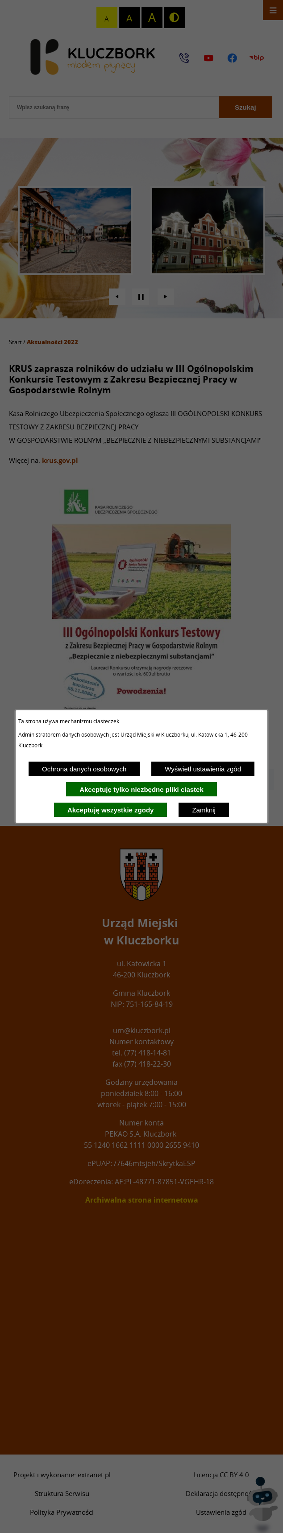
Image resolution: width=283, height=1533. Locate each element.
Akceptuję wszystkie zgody (110, 810)
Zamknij (204, 810)
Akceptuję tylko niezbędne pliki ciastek (141, 789)
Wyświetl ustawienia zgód (203, 769)
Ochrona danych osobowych (84, 769)
